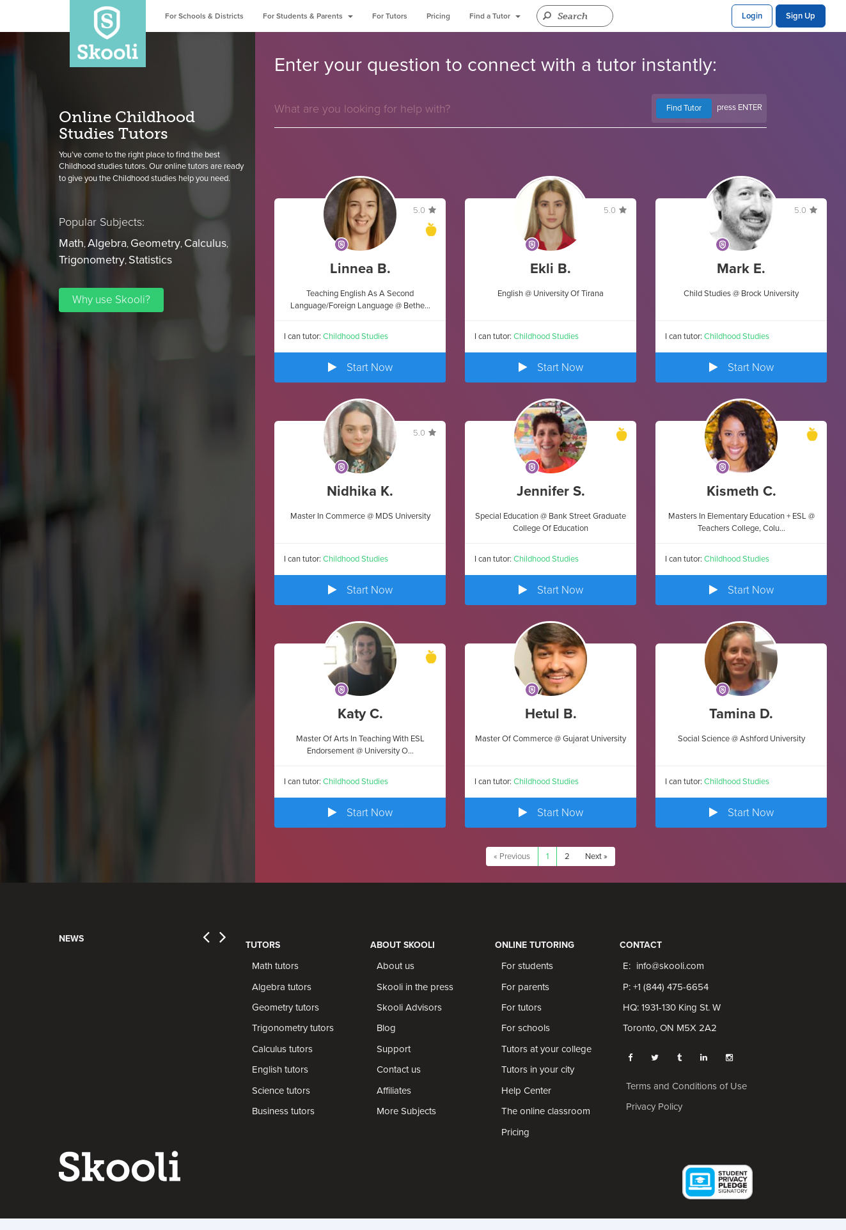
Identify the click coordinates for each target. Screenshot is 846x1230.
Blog (386, 1028)
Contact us (399, 1069)
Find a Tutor (495, 16)
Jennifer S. (551, 491)
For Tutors (389, 16)
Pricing (438, 16)
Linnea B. (360, 268)
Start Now (360, 367)
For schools (525, 1028)
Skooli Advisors (409, 1007)
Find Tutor (683, 108)
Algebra (107, 243)
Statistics (150, 260)
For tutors (521, 1007)
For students (527, 966)
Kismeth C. (741, 491)
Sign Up (800, 16)
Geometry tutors (285, 1007)
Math (71, 243)
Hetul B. (551, 714)
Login (752, 16)
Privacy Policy (654, 1106)
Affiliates (394, 1090)
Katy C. (360, 714)
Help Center (526, 1090)
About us (395, 966)
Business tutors (283, 1111)
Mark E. (741, 268)
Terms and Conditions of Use (686, 1086)
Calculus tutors (282, 1049)
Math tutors (275, 966)
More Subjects (406, 1111)
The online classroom (545, 1111)
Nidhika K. (360, 491)
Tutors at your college (546, 1049)
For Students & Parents (308, 16)
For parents (525, 987)
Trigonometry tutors (293, 1028)
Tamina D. (741, 714)
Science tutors (281, 1090)
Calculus (205, 243)
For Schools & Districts (204, 16)
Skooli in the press (415, 987)
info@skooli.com (670, 966)
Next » (596, 856)
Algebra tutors (281, 987)
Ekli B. (550, 268)
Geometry (155, 243)
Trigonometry (92, 260)
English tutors (280, 1069)
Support (394, 1049)
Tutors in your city (537, 1069)
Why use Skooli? (111, 299)
